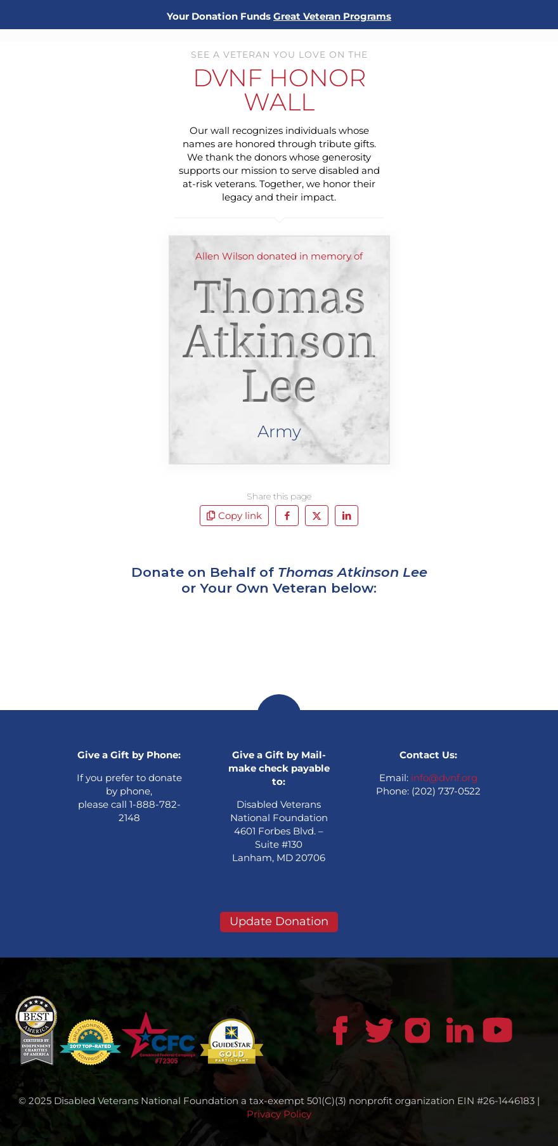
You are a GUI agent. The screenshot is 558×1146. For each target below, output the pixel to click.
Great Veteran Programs (332, 16)
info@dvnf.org (444, 778)
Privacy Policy (279, 1114)
